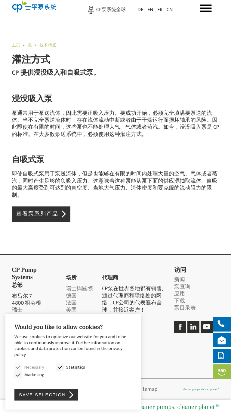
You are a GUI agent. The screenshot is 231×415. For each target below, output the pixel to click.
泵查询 (182, 287)
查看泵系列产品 (37, 214)
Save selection (42, 394)
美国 (71, 310)
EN (150, 10)
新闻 (179, 279)
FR (159, 10)
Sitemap (148, 389)
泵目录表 (185, 308)
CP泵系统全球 (111, 10)
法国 (71, 303)
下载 (179, 301)
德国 (71, 296)
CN (170, 10)
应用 (179, 294)
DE (140, 10)
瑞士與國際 (79, 288)
